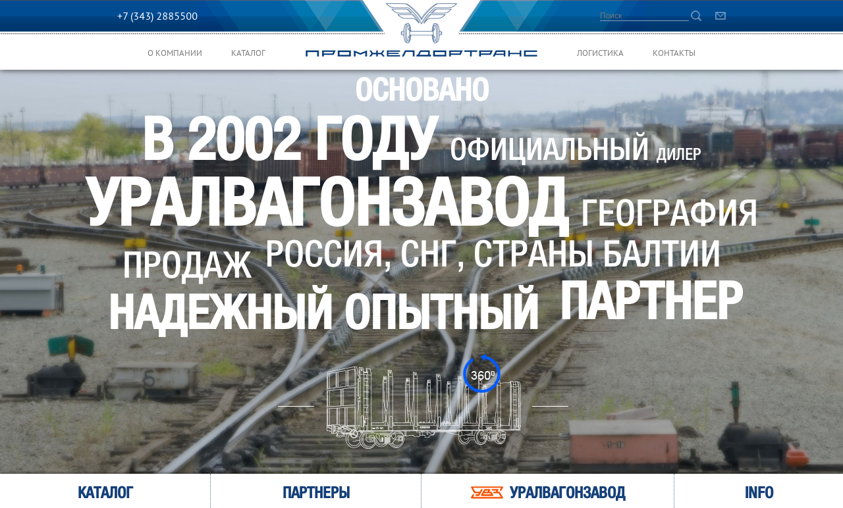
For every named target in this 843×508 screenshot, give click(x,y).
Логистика (600, 54)
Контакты (674, 54)
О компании (175, 54)
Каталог (248, 54)
